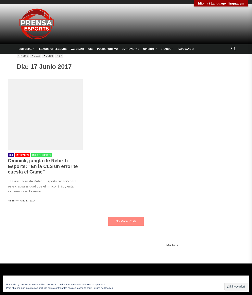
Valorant (77, 49)
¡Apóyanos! (186, 49)
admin (11, 200)
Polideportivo (107, 49)
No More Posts (126, 221)
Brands (167, 49)
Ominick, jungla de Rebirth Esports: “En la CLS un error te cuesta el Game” (43, 166)
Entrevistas (130, 49)
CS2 (90, 49)
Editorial (27, 49)
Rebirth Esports (41, 155)
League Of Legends (53, 49)
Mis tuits (172, 245)
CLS (11, 155)
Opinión (150, 49)
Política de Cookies (103, 288)
